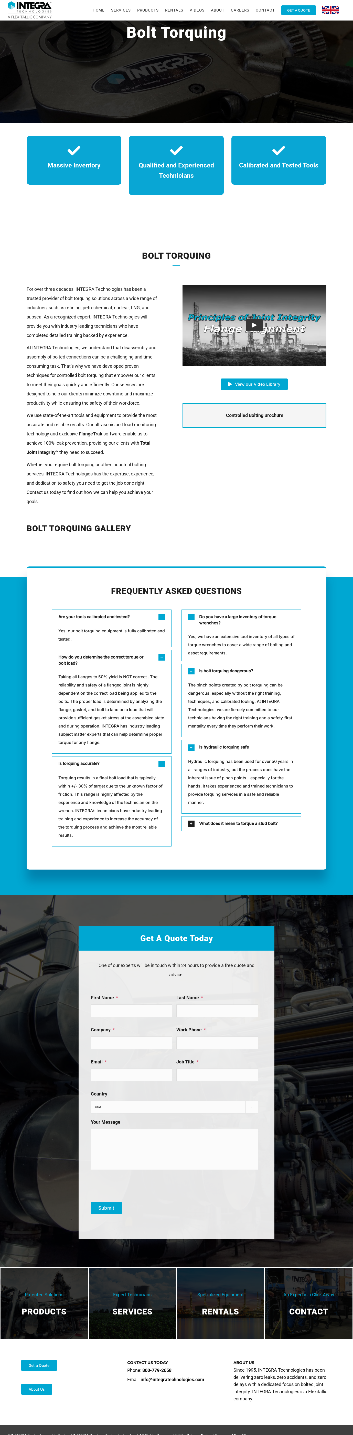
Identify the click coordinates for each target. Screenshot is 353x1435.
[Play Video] (254, 325)
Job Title (187, 1061)
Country (99, 1094)
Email (99, 1061)
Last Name (189, 997)
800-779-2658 (157, 1370)
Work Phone (191, 1029)
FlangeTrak (90, 433)
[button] (111, 617)
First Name (104, 997)
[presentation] (130, 1184)
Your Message (105, 1122)
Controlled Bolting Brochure (254, 415)
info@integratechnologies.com (172, 1379)
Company (103, 1029)
